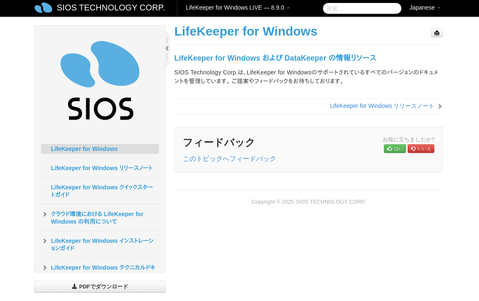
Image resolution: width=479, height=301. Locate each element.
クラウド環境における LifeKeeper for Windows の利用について (92, 217)
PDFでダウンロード (100, 286)
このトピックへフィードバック (229, 158)
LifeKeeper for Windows (84, 148)
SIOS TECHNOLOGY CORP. (111, 7)
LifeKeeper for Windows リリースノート (102, 168)
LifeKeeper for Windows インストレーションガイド (97, 244)
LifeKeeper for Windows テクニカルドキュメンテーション (98, 270)
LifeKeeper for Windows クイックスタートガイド (102, 191)
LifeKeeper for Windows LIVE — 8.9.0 (238, 7)
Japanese (425, 7)
